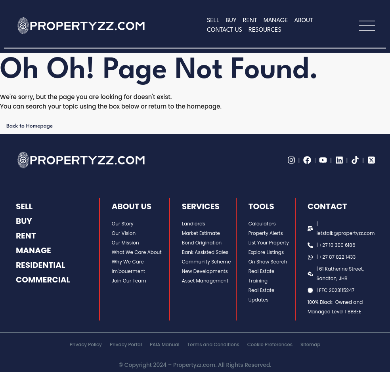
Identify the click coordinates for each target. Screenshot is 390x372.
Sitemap (310, 344)
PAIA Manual (164, 344)
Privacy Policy (86, 344)
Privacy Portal (126, 344)
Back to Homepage (29, 126)
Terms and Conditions (213, 344)
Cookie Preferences (269, 344)
